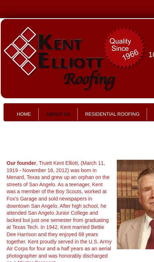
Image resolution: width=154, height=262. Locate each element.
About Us (58, 114)
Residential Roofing (112, 114)
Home (24, 114)
